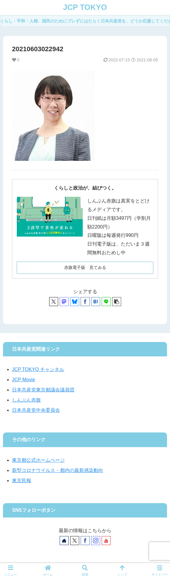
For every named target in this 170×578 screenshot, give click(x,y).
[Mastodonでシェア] (64, 301)
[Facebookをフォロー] (85, 540)
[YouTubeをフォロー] (106, 540)
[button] (116, 301)
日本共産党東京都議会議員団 (43, 389)
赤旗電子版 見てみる (85, 267)
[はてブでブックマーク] (95, 301)
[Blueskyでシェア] (74, 301)
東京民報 (21, 480)
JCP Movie (23, 379)
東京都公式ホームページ (38, 460)
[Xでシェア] (53, 301)
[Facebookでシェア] (85, 301)
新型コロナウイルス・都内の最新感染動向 (57, 470)
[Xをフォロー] (74, 540)
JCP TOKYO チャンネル (38, 369)
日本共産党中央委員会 (36, 410)
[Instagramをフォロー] (95, 540)
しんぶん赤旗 (26, 400)
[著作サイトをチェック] (64, 540)
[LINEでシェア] (106, 301)
